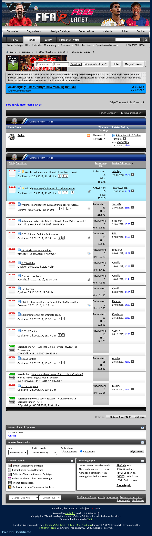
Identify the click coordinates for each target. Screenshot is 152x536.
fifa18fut (23, 254)
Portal (14, 40)
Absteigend (87, 451)
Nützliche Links (83, 45)
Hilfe (116, 64)
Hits (101, 166)
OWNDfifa (23, 353)
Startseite (12, 31)
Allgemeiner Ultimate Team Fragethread (55, 171)
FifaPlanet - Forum (87, 497)
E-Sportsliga (24, 405)
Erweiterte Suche (135, 45)
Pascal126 (23, 279)
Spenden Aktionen (106, 45)
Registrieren (133, 64)
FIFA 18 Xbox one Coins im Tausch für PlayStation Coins (50, 301)
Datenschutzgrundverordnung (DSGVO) (51, 87)
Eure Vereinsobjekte (32, 276)
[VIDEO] (120, 476)
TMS (89, 519)
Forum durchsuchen (131, 112)
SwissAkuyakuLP (27, 224)
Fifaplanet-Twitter (69, 40)
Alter (11, 448)
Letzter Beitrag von (123, 163)
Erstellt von (21, 163)
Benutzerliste (86, 31)
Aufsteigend (69, 451)
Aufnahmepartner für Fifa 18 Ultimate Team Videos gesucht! (53, 221)
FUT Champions (29, 386)
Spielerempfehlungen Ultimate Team (41, 314)
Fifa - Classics (46, 52)
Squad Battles (28, 358)
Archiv (21, 135)
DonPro (22, 210)
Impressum (113, 497)
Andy (11, 90)
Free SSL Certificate (16, 532)
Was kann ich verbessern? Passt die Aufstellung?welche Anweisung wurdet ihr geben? (50, 376)
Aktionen (65, 45)
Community (50, 45)
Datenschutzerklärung (132, 497)
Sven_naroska (25, 381)
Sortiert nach (38, 448)
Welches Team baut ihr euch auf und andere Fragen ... (50, 204)
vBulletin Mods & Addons (79, 525)
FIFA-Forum (28, 52)
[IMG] (119, 472)
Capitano (23, 176)
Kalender (108, 31)
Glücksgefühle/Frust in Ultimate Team (54, 188)
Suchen (140, 31)
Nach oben (139, 417)
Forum (31, 40)
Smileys (120, 469)
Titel (11, 163)
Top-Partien (27, 288)
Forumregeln (124, 500)
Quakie (22, 266)
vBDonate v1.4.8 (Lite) (54, 525)
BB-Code (121, 465)
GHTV (48, 40)
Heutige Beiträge (60, 31)
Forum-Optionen (108, 112)
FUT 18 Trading (29, 331)
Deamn (22, 305)
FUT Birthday (28, 263)
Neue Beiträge (15, 45)
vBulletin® (70, 513)
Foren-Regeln (123, 485)
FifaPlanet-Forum (47, 527)
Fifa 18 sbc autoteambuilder (36, 250)
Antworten (100, 163)
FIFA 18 (61, 52)
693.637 (139, 90)
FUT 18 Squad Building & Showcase (40, 234)
